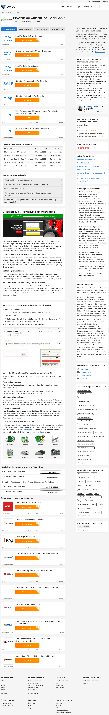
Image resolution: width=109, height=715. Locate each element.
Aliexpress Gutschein (84, 402)
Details (61, 44)
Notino (3, 688)
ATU (96, 478)
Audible (80, 481)
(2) (25, 29)
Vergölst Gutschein (84, 417)
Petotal (93, 505)
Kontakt (30, 705)
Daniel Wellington (83, 489)
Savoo (3, 12)
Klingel (3, 685)
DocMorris (96, 489)
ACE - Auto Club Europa (85, 440)
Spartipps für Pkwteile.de (86, 159)
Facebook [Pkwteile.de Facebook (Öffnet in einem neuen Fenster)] (82, 378)
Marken (10, 12)
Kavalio (98, 497)
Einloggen (105, 2)
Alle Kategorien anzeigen (85, 530)
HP (2, 683)
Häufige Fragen (6, 703)
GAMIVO (81, 497)
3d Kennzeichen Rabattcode (87, 428)
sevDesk (81, 508)
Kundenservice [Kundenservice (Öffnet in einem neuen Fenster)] (84, 375)
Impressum (58, 705)
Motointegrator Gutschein (86, 452)
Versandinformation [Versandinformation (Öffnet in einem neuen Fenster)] (86, 372)
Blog (88, 2)
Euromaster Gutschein (85, 398)
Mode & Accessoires (34, 681)
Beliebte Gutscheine (61, 681)
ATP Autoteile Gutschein (85, 425)
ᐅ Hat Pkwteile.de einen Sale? (14, 189)
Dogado (80, 493)
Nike (2, 681)
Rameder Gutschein (84, 459)
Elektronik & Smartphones (36, 685)
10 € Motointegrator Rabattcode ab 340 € (33, 570)
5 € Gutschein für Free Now (27, 604)
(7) (9, 29)
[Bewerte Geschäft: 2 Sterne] (81, 148)
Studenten (58, 683)
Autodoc (89, 481)
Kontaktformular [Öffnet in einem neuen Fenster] (28, 430)
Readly (101, 505)
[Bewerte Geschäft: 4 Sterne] (86, 148)
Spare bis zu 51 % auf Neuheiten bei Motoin (34, 656)
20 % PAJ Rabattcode (25, 536)
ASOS (90, 478)
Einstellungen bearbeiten (63, 712)
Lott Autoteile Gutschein (85, 444)
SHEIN (89, 508)
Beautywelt (98, 481)
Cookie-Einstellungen (61, 710)
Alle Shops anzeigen (83, 463)
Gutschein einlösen (7, 705)
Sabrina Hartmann (94, 106)
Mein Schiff (89, 501)
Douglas (89, 493)
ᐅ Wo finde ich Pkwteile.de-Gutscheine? (18, 180)
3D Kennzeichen (83, 474)
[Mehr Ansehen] (105, 523)
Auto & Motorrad (83, 527)
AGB (56, 708)
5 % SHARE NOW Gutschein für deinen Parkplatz (37, 553)
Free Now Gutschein (84, 432)
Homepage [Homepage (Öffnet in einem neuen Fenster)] (83, 369)
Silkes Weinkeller (83, 512)
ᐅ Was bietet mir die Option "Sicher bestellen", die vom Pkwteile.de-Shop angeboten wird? (30, 201)
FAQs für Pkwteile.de (84, 170)
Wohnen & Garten (33, 688)
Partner (3, 708)
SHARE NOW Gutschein (85, 448)
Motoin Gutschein (83, 455)
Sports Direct (96, 512)
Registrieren (96, 2)
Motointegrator (83, 505)
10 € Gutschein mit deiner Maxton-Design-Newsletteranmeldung (34, 640)
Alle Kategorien (33, 693)
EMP (96, 493)
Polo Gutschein (83, 436)
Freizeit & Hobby (33, 690)
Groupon (90, 497)
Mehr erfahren (100, 52)
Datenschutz (59, 703)
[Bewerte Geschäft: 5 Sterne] (88, 148)
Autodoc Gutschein (84, 390)
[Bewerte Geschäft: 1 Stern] (78, 148)
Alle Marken (4, 693)
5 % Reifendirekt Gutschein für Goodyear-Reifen (36, 587)
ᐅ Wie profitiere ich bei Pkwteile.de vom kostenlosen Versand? (26, 184)
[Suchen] (102, 6)
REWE (3, 690)
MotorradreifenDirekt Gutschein (88, 409)
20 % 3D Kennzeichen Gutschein (30, 519)
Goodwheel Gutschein (85, 421)
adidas (94, 474)
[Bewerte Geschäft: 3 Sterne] (83, 148)
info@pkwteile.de (38, 432)
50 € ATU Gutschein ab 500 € (28, 502)
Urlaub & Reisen (33, 683)
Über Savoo (31, 703)
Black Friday (59, 685)
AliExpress (81, 478)
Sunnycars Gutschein (97, 436)
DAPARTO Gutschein (84, 394)
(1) (57, 29)
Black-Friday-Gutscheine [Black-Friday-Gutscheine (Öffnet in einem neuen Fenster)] (90, 681)
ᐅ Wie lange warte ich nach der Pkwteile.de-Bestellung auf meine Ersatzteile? (27, 194)
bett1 (80, 485)
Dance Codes (98, 432)
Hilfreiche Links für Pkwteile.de (88, 166)
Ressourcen (86, 683)
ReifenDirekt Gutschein (85, 413)
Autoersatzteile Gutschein (86, 405)
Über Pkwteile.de (83, 163)
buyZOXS (88, 485)
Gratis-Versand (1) (41, 29)
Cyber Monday (59, 688)
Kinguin (80, 501)
